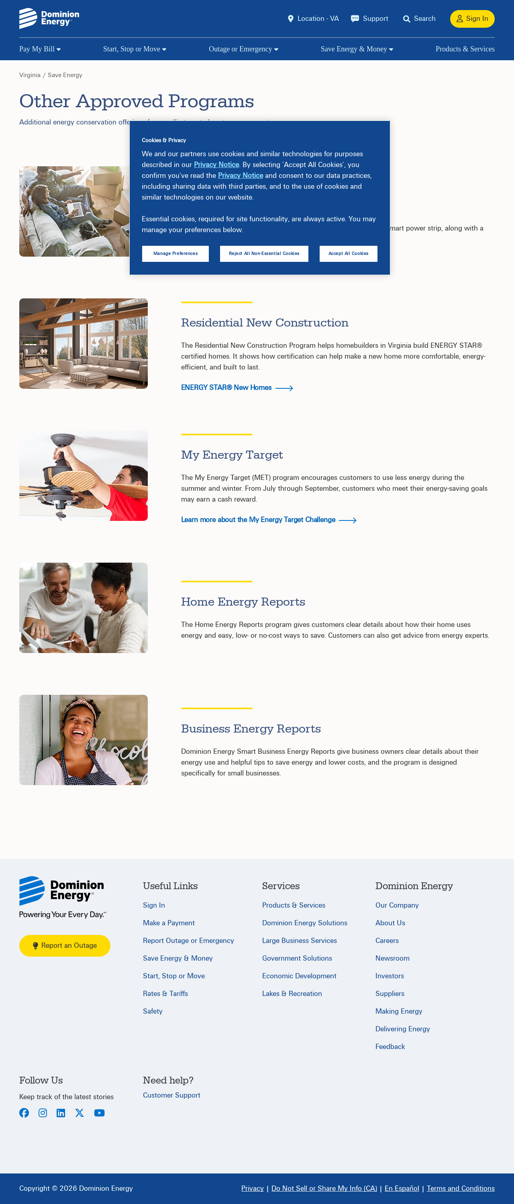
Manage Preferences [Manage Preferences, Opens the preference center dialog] (175, 253)
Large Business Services (299, 941)
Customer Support (171, 1095)
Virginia (30, 75)
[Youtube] (99, 1114)
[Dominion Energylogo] (49, 18)
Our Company (397, 905)
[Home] (62, 897)
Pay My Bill (37, 49)
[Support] (369, 19)
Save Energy (65, 75)
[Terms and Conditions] (461, 1189)
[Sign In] (472, 19)
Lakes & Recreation (292, 994)
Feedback (390, 1047)
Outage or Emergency (240, 49)
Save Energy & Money (354, 49)
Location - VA (318, 18)
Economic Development (299, 976)
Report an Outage (65, 945)
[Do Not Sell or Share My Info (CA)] (324, 1189)
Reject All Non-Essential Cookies (264, 253)
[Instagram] (43, 1114)
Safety (153, 1011)
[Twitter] (79, 1114)
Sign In (154, 905)
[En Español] (402, 1189)
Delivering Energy (402, 1029)
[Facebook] (24, 1114)
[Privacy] (252, 1189)
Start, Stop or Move (131, 49)
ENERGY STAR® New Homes (237, 388)
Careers (387, 941)
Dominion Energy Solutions (304, 923)
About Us (390, 923)
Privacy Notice (216, 165)
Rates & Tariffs (165, 994)
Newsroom (392, 958)
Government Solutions (297, 958)
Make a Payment (169, 923)
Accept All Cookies (348, 253)
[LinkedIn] (61, 1114)
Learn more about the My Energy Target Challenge (269, 520)
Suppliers (389, 994)
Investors (389, 976)
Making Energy (398, 1011)
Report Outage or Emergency (188, 941)
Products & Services (465, 49)
